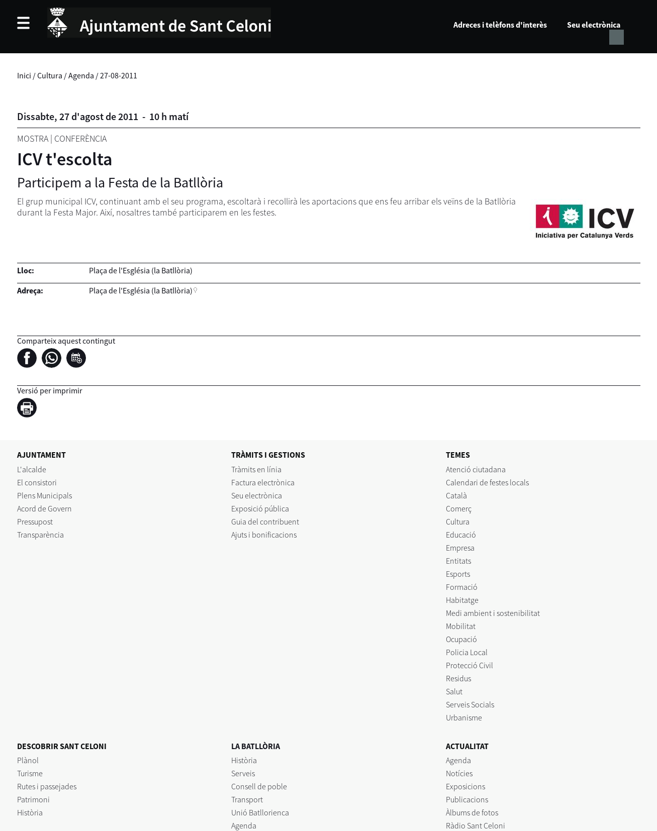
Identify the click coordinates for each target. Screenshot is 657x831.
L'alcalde (31, 469)
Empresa (460, 548)
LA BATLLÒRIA (255, 746)
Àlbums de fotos (472, 812)
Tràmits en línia (256, 469)
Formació (462, 587)
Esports (458, 574)
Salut (454, 691)
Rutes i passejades (46, 786)
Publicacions (467, 799)
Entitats (458, 561)
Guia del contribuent (265, 521)
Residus (458, 678)
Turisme (30, 773)
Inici (24, 75)
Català (456, 495)
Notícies (459, 773)
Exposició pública (260, 508)
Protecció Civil (469, 665)
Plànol (28, 760)
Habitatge (462, 600)
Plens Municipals (44, 495)
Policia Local (467, 652)
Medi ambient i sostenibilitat (493, 613)
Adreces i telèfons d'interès (500, 25)
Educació (461, 535)
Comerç (459, 508)
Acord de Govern (44, 508)
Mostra (32, 138)
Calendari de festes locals (487, 482)
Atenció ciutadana (476, 469)
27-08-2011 (118, 75)
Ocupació (461, 639)
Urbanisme (464, 717)
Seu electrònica (593, 25)
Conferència (80, 138)
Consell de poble (259, 786)
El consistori (37, 482)
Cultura (49, 75)
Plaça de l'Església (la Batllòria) (141, 290)
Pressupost (35, 521)
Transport (247, 799)
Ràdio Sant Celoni (475, 825)
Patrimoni (33, 799)
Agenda (81, 75)
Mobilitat (461, 626)
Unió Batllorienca (260, 812)
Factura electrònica (263, 482)
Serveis (243, 773)
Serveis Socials (470, 704)
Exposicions (465, 786)
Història (30, 812)
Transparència (40, 535)
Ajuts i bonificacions (264, 535)
